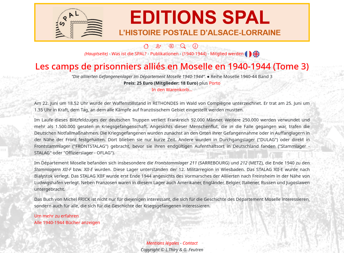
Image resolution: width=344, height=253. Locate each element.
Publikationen (164, 54)
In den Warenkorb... (172, 90)
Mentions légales (162, 243)
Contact (190, 243)
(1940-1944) (194, 54)
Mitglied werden (227, 54)
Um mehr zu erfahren (56, 216)
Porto (214, 83)
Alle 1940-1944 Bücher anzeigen (67, 222)
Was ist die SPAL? (129, 54)
